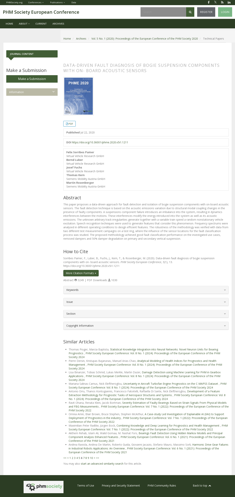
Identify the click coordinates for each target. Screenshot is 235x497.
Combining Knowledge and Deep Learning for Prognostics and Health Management (168, 425)
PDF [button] (71, 123)
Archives (58, 23)
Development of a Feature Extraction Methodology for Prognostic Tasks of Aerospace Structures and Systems (144, 393)
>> (97, 458)
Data (73, 2)
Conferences (34, 2)
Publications (56, 2)
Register (206, 12)
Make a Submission (32, 79)
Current (41, 23)
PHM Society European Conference (41, 12)
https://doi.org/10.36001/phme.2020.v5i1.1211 (100, 142)
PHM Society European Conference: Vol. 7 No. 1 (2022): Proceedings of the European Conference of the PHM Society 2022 (148, 427)
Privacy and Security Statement (121, 485)
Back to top (202, 485)
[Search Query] (163, 12)
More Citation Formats (81, 273)
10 (91, 458)
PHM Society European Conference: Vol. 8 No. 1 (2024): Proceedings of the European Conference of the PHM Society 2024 (147, 385)
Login (225, 12)
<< (64, 458)
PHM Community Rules (162, 485)
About (24, 23)
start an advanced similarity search (102, 463)
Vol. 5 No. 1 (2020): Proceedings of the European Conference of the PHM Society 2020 (144, 38)
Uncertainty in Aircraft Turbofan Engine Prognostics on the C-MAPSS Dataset (171, 383)
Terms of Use (85, 485)
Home (9, 23)
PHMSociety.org (14, 2)
